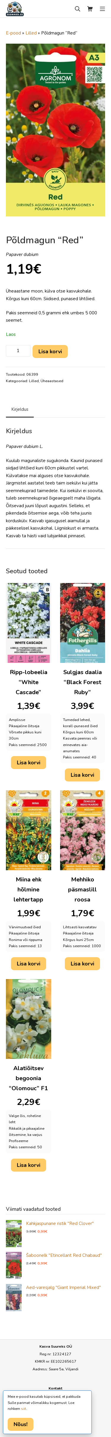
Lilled (31, 33)
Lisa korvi (50, 351)
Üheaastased (52, 381)
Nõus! (21, 1424)
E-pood (13, 33)
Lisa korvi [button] (28, 762)
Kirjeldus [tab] (19, 409)
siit (23, 1408)
